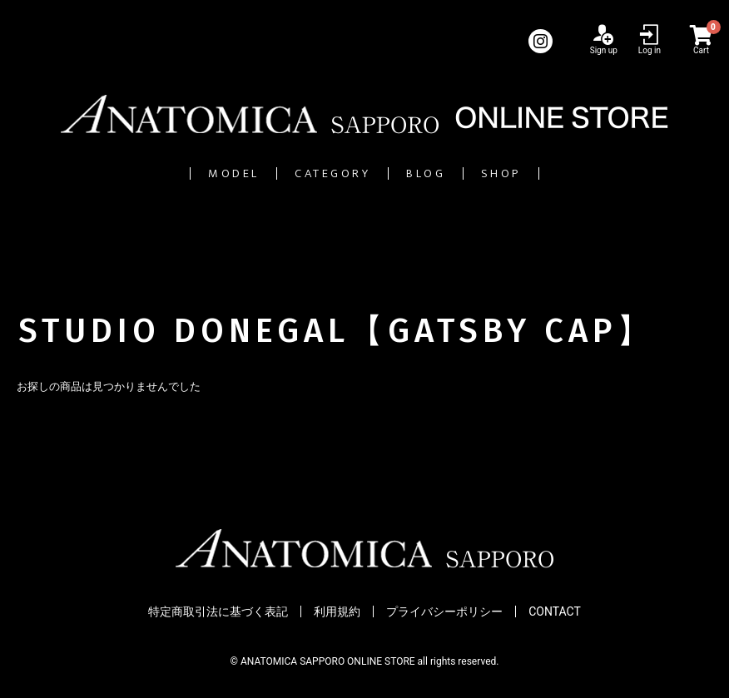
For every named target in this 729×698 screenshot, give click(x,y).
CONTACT (554, 611)
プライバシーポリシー (444, 611)
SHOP (586, 173)
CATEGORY (310, 173)
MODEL (151, 173)
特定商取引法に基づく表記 (218, 611)
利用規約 (337, 611)
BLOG (461, 173)
